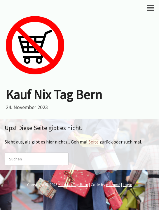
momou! (113, 184)
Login (127, 184)
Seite (93, 142)
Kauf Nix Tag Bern (54, 94)
